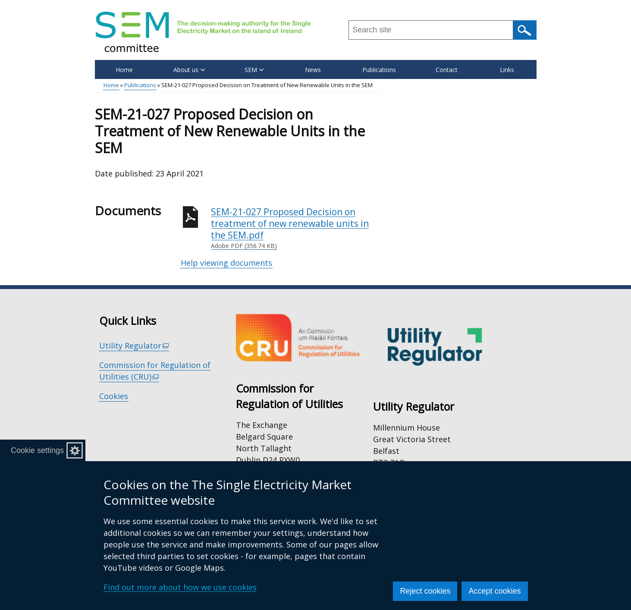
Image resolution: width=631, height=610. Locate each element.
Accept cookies (494, 591)
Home (124, 70)
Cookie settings (37, 450)
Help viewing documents (226, 263)
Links (507, 70)
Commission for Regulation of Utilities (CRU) (154, 371)
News (313, 70)
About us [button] (189, 70)
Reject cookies (425, 591)
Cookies (113, 396)
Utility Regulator (134, 345)
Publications (379, 70)
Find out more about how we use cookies (180, 587)
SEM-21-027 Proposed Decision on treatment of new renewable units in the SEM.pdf (296, 228)
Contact (447, 70)
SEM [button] (254, 70)
